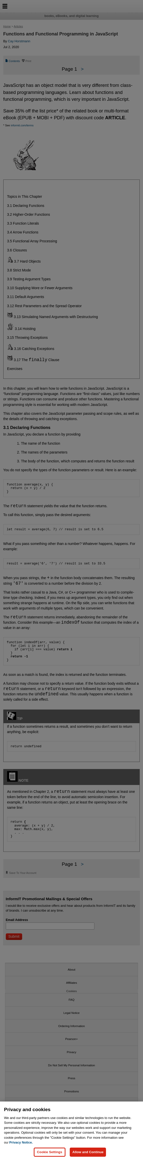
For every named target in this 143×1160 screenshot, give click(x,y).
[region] (71, 1131)
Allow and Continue (87, 1152)
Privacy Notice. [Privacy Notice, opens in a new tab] (21, 1142)
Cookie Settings (49, 1152)
